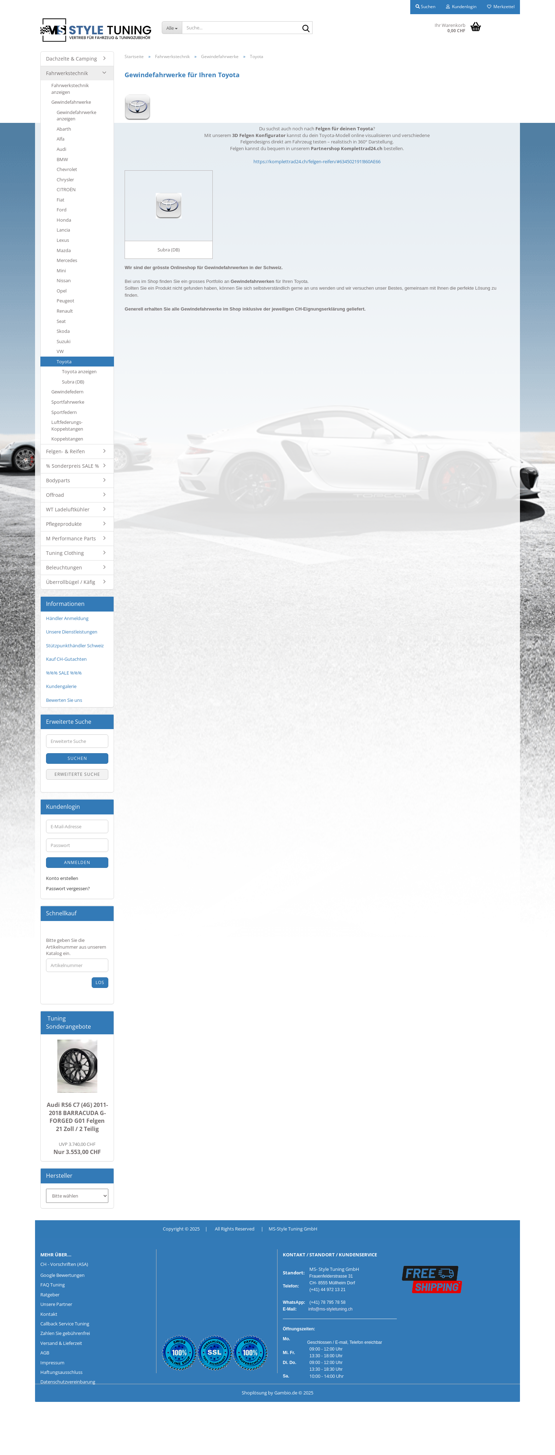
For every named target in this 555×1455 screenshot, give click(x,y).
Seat (61, 321)
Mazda (64, 250)
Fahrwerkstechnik (67, 73)
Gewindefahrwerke (71, 102)
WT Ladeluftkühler (68, 509)
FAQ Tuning (52, 1284)
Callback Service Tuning (64, 1323)
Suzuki (63, 341)
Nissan (64, 280)
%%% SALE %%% (64, 673)
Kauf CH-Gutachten (66, 659)
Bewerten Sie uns (64, 700)
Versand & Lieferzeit (61, 1343)
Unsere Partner (56, 1304)
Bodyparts (58, 480)
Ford (62, 209)
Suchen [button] (425, 7)
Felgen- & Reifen (65, 451)
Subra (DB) (73, 382)
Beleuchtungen (64, 567)
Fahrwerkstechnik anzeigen (70, 88)
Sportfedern (64, 412)
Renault (65, 311)
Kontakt (48, 1314)
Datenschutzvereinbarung (67, 1382)
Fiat (60, 200)
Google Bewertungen (62, 1275)
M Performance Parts (71, 538)
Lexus (63, 240)
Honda (64, 220)
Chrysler (65, 179)
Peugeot (65, 300)
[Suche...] (172, 27)
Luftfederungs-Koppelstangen (67, 425)
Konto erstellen (62, 878)
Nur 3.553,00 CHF (77, 1148)
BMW (62, 159)
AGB (44, 1352)
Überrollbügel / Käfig (70, 582)
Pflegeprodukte (64, 524)
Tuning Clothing (65, 553)
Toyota (64, 361)
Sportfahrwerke (67, 402)
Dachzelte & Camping (71, 58)
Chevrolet (67, 169)
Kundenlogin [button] (461, 7)
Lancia (63, 230)
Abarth (64, 129)
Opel (62, 291)
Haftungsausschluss (61, 1372)
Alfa (60, 139)
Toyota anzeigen (79, 371)
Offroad (55, 494)
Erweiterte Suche (77, 774)
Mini (61, 270)
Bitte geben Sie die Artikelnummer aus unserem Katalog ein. (76, 946)
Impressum (52, 1362)
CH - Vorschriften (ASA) (64, 1264)
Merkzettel (501, 7)
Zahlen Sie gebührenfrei (65, 1333)
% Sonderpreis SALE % (72, 465)
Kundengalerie (61, 686)
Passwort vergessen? (68, 888)
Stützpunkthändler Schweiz (75, 645)
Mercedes (67, 260)
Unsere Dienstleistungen (71, 632)
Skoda (63, 331)
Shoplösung (254, 1392)
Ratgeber (49, 1294)
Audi (61, 149)
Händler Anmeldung (67, 618)
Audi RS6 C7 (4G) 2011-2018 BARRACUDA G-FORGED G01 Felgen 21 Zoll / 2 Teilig (77, 1117)
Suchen (77, 758)
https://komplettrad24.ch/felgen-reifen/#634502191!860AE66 (317, 161)
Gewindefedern (67, 391)
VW (60, 351)
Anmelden (77, 862)
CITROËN (66, 189)
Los (100, 982)
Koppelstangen (67, 439)
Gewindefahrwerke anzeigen (76, 115)
